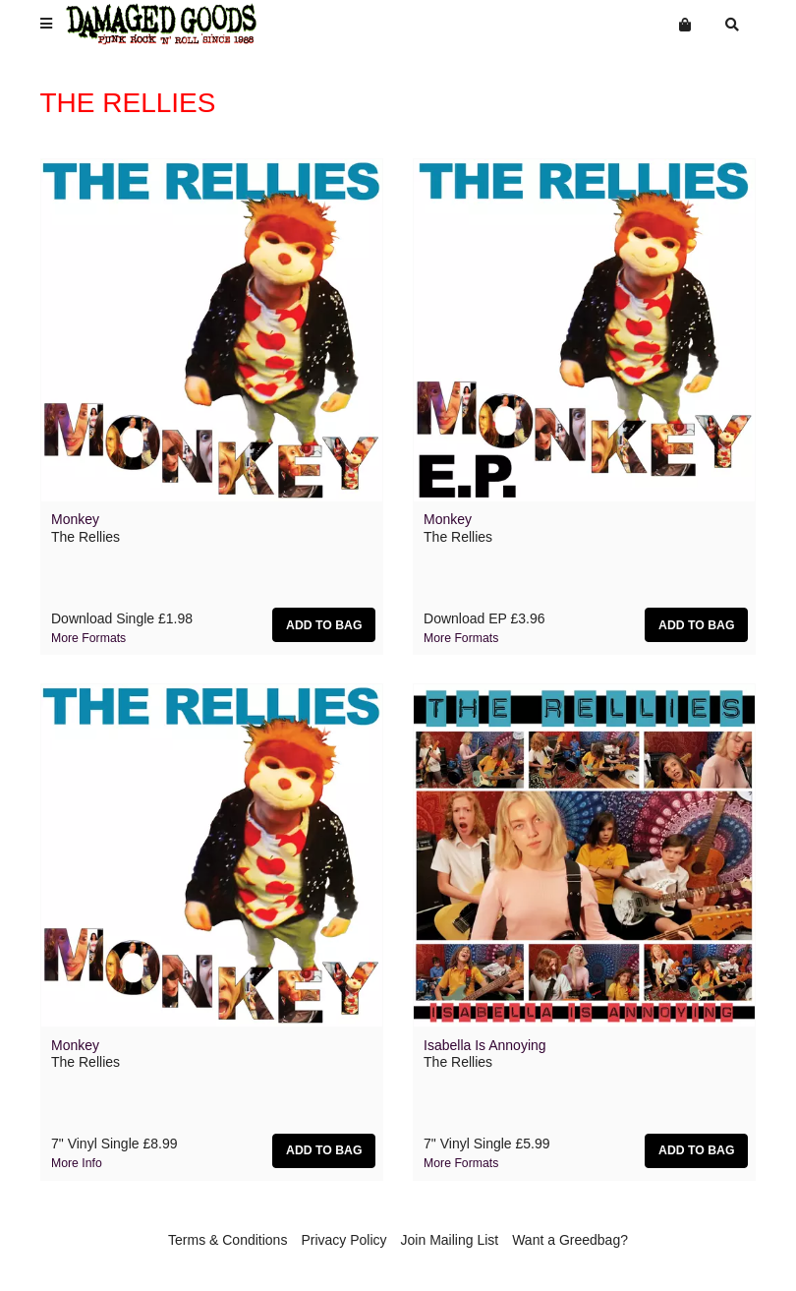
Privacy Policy (343, 1240)
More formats (88, 638)
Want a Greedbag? (570, 1240)
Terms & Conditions (227, 1240)
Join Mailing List (450, 1240)
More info (76, 1163)
